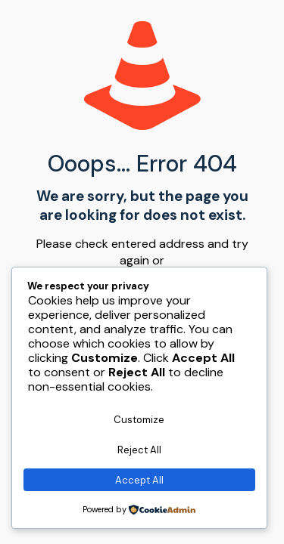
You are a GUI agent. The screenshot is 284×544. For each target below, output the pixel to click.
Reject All (139, 450)
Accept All (139, 480)
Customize (139, 419)
